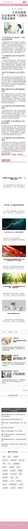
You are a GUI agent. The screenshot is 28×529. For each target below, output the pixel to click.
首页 (15, 8)
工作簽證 (13, 487)
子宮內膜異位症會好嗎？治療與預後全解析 (14, 15)
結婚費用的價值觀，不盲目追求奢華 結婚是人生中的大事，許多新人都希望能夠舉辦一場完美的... (13, 364)
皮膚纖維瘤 (16, 463)
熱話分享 (9, 8)
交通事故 (15, 456)
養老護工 (20, 487)
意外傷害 (11, 467)
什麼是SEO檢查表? (7, 427)
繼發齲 (20, 470)
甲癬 (4, 456)
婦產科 (13, 154)
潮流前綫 (10, 332)
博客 (4, 463)
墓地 (18, 467)
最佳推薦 (4, 332)
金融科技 (5, 487)
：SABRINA (10, 316)
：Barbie (10, 290)
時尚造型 (3, 8)
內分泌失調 (14, 474)
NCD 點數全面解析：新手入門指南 (11, 431)
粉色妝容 (5, 470)
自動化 (21, 484)
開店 (9, 456)
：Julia (9, 263)
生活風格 (7, 8)
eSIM (12, 481)
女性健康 (20, 154)
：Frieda (10, 235)
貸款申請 (5, 460)
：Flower (9, 182)
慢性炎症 (5, 477)
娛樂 (16, 332)
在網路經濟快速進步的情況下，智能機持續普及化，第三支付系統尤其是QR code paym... (13, 381)
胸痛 (20, 474)
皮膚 (12, 477)
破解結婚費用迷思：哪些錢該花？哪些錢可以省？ (19, 358)
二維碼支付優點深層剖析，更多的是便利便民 (19, 374)
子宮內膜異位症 (5, 154)
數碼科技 (11, 8)
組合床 (4, 484)
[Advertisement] (14, 505)
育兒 (9, 463)
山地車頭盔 (14, 460)
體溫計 (4, 467)
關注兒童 (21, 460)
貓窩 (17, 477)
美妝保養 (1, 8)
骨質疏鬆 (5, 474)
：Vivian (10, 208)
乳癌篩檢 (18, 481)
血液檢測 (13, 470)
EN (13, 5)
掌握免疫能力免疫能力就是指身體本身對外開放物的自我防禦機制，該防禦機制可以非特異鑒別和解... (13, 349)
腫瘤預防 (5, 481)
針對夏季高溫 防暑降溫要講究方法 (11, 419)
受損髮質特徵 (13, 484)
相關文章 (6, 160)
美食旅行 (5, 8)
